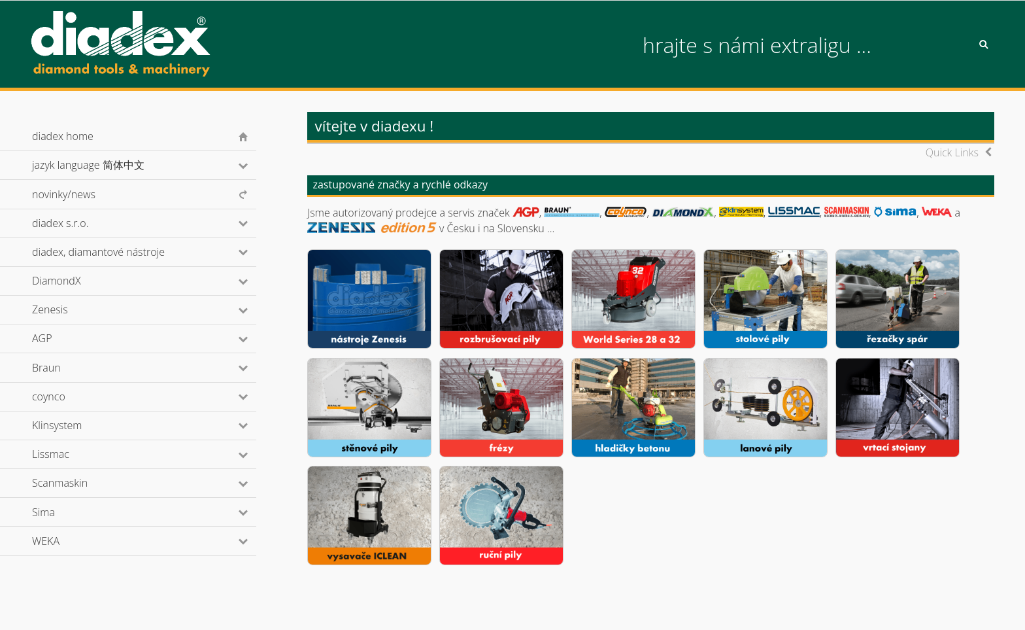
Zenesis (67, 309)
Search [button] (983, 44)
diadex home (62, 136)
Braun (63, 367)
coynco (66, 396)
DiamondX (74, 280)
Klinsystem (74, 425)
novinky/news (63, 194)
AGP (59, 338)
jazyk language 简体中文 (105, 165)
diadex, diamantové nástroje (116, 252)
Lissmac (68, 454)
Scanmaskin (77, 483)
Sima (61, 512)
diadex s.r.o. (78, 223)
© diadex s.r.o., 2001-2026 (84, 606)
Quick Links (952, 152)
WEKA (63, 541)
